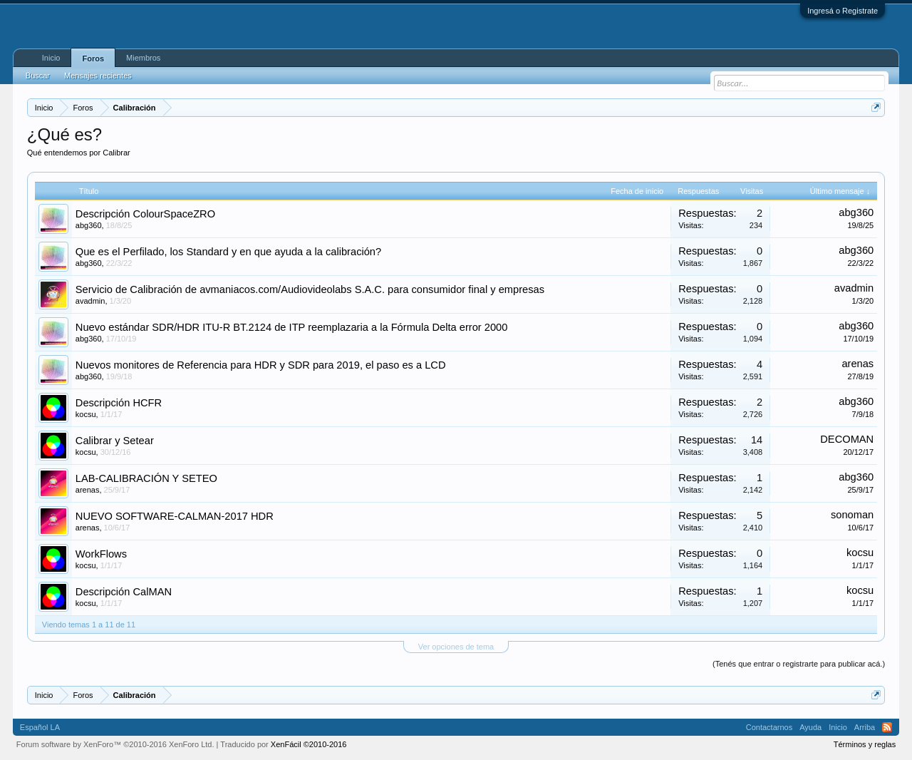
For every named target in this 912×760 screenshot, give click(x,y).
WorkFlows (101, 554)
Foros (93, 58)
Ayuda (810, 727)
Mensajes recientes (98, 75)
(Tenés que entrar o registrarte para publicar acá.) (798, 663)
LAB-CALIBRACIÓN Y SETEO (146, 478)
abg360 (89, 225)
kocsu (86, 414)
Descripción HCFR (119, 403)
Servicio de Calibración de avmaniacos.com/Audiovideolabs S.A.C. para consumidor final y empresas (310, 289)
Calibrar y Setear (115, 440)
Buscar (38, 75)
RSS (887, 727)
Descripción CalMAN (124, 591)
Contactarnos (769, 727)
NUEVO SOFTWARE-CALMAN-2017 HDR (175, 516)
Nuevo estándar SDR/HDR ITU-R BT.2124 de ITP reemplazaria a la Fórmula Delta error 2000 (292, 327)
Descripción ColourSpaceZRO (145, 214)
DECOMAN (847, 439)
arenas (857, 363)
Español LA (40, 727)
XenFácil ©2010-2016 (309, 744)
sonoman (852, 514)
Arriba (864, 727)
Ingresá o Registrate (842, 10)
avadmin (90, 301)
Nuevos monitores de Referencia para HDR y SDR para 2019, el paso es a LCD (261, 365)
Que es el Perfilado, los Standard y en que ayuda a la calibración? (228, 251)
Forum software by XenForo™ (115, 744)
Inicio (51, 57)
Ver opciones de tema (456, 646)
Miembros (143, 57)
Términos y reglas (865, 744)
